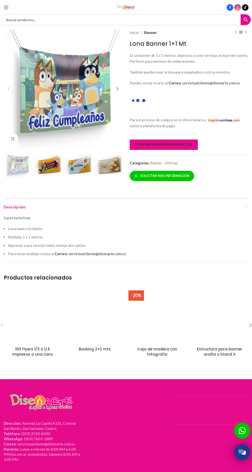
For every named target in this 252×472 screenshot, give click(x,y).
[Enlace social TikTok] (245, 7)
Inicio (134, 32)
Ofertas (171, 163)
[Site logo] (126, 7)
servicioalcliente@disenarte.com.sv (204, 83)
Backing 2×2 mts (95, 349)
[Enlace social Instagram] (238, 7)
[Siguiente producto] (245, 32)
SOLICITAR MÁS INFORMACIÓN (162, 176)
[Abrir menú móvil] (6, 7)
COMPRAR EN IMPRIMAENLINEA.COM (164, 144)
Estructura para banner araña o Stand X (219, 351)
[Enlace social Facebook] (230, 7)
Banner (150, 32)
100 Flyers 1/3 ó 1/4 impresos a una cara (32, 351)
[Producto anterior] (236, 32)
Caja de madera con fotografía (157, 351)
